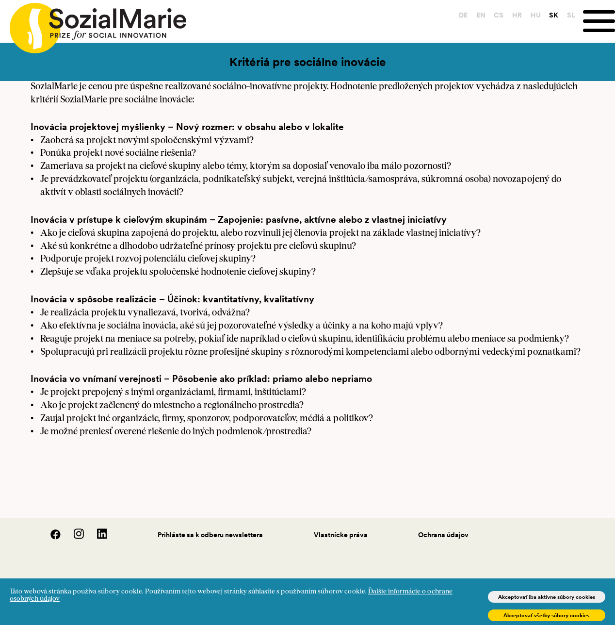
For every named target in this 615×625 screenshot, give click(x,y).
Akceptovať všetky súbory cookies (546, 615)
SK (553, 15)
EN (481, 15)
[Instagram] (73, 537)
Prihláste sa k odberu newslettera (210, 534)
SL (571, 15)
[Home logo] (93, 24)
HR (517, 15)
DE (463, 15)
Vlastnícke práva (341, 534)
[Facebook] (50, 537)
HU (536, 15)
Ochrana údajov (443, 534)
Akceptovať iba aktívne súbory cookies (546, 596)
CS (498, 15)
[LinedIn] (96, 537)
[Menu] (599, 21)
